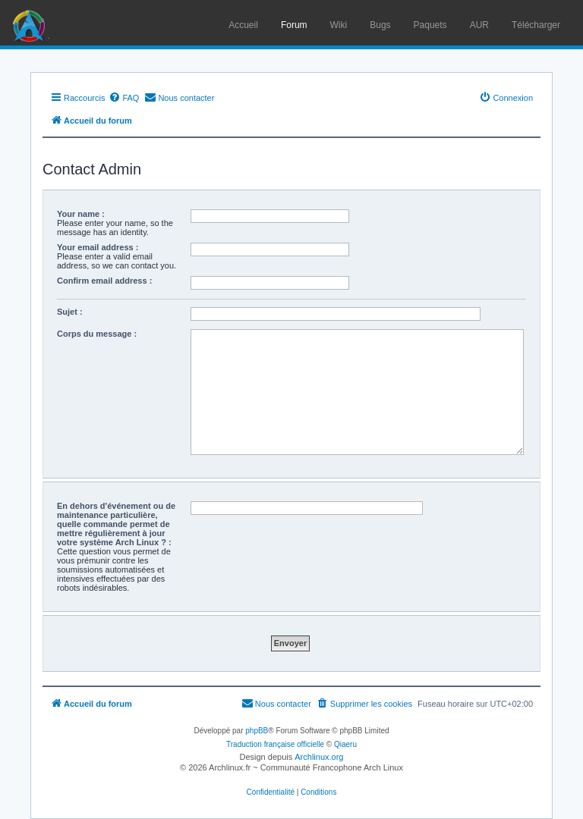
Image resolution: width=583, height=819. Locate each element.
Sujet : (70, 311)
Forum (294, 25)
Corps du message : (97, 333)
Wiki (339, 25)
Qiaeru (345, 744)
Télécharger (536, 25)
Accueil (243, 25)
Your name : (81, 213)
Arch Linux (30, 23)
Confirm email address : (104, 280)
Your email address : (97, 247)
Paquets (430, 25)
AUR (479, 25)
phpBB (256, 730)
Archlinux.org (319, 756)
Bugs (380, 25)
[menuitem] (124, 98)
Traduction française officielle (275, 744)
